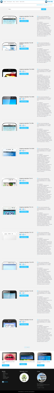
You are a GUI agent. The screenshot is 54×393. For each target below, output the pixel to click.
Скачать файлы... (24, 48)
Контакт (17, 1)
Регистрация (9, 1)
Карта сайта (22, 1)
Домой (5, 1)
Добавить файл (6, 377)
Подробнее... (5, 365)
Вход (14, 1)
